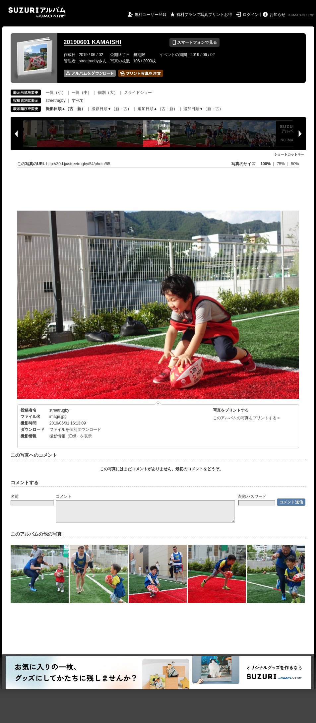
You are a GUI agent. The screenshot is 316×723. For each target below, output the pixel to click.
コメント (64, 496)
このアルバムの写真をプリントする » (246, 418)
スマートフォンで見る (194, 42)
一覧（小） (56, 92)
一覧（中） (82, 92)
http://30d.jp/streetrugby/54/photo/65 (78, 164)
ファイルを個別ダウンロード (75, 429)
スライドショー (138, 92)
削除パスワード (252, 496)
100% (265, 164)
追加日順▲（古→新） (157, 108)
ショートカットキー (289, 154)
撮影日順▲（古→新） (66, 108)
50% (295, 164)
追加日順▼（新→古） (203, 108)
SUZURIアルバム (37, 12)
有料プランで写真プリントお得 (204, 14)
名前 (15, 496)
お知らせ (277, 14)
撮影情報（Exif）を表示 (70, 436)
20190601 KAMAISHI (92, 42)
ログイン (251, 14)
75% (281, 164)
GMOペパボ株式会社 (301, 15)
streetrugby (56, 100)
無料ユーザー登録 (150, 14)
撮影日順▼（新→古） (111, 108)
